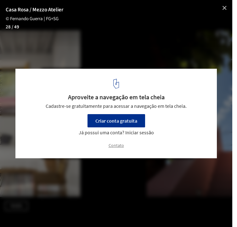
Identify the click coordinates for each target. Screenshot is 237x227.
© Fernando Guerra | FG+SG (32, 18)
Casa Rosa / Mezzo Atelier (34, 10)
